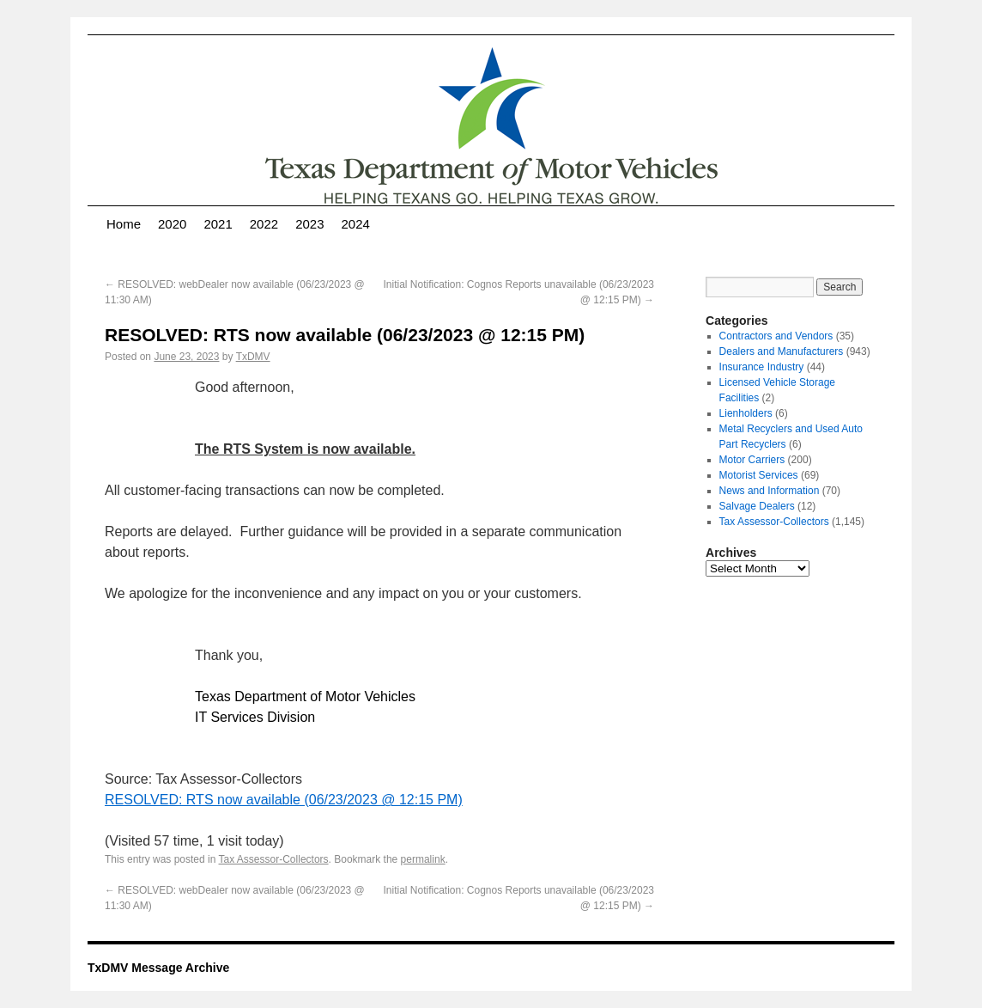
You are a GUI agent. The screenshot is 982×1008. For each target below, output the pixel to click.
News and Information (769, 491)
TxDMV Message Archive (158, 967)
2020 (172, 224)
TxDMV (253, 357)
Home (123, 224)
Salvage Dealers (757, 506)
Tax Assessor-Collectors (274, 859)
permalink (423, 859)
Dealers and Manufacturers (781, 351)
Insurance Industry (761, 367)
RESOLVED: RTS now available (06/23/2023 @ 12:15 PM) (284, 799)
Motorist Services (758, 475)
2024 (356, 224)
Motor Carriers (752, 460)
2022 (264, 224)
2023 (309, 224)
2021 (217, 224)
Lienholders (746, 413)
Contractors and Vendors (776, 336)
